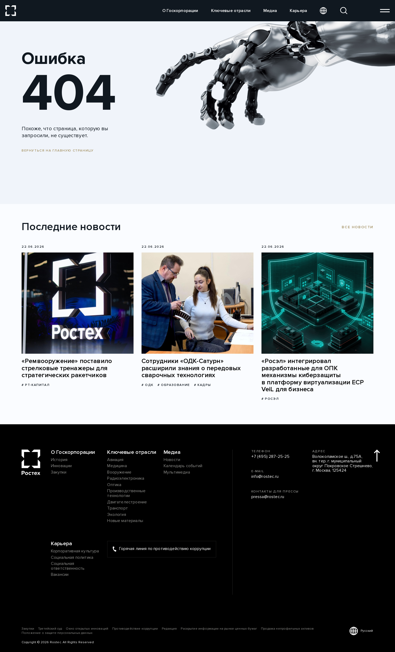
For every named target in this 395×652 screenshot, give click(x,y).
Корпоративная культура (75, 551)
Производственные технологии (126, 493)
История (59, 460)
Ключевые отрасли (231, 10)
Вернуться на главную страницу (58, 151)
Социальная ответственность (67, 566)
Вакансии (59, 574)
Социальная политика (72, 557)
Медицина (117, 466)
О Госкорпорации (180, 10)
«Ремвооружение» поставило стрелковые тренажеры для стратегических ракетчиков (67, 368)
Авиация (115, 460)
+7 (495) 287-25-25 (270, 456)
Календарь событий (183, 466)
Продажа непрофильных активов (287, 628)
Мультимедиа (177, 472)
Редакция (169, 628)
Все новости (357, 227)
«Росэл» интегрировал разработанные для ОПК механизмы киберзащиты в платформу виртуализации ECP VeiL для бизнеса (312, 375)
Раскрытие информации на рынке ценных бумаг (219, 628)
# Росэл (270, 399)
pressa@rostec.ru (267, 497)
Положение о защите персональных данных (57, 633)
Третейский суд (50, 628)
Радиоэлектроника (125, 478)
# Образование (174, 385)
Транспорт (117, 508)
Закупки (58, 472)
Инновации (61, 466)
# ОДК (148, 385)
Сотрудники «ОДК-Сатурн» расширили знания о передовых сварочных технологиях (191, 368)
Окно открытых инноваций (87, 628)
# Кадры (202, 385)
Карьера (298, 10)
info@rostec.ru (265, 476)
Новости (172, 460)
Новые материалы (125, 521)
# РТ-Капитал (36, 385)
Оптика (114, 485)
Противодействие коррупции (135, 628)
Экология (116, 514)
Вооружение (119, 472)
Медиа (270, 10)
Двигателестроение (127, 502)
